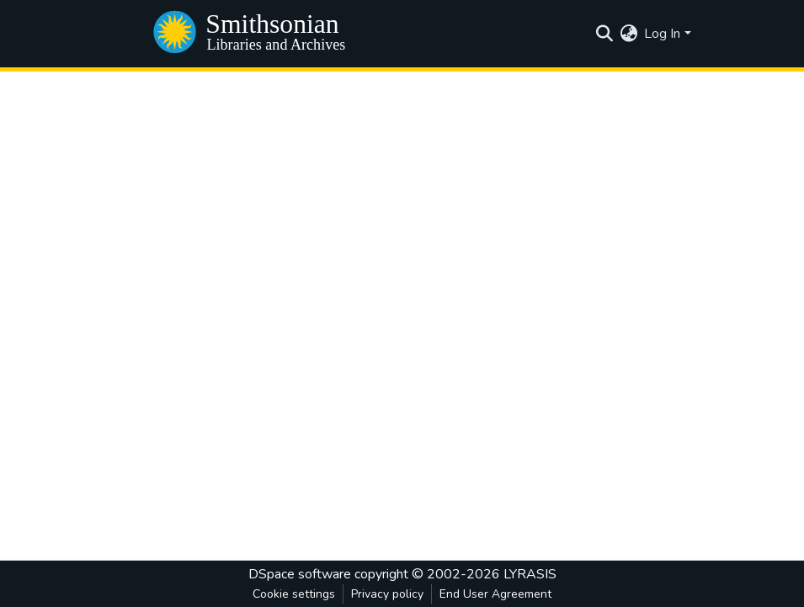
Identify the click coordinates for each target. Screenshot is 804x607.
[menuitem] (628, 34)
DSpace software (299, 574)
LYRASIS (529, 574)
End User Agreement (495, 594)
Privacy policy (387, 594)
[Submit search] (604, 34)
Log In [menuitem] (662, 33)
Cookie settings (294, 594)
